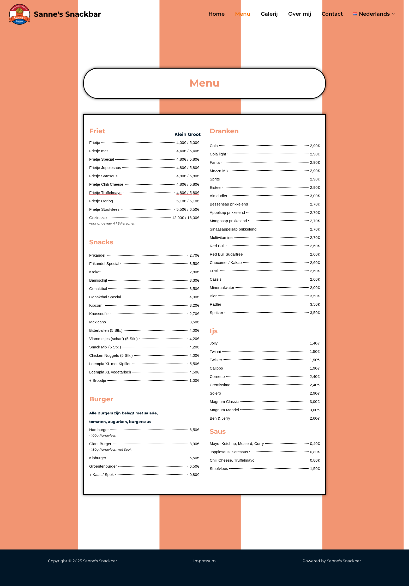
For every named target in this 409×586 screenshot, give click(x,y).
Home (216, 14)
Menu (242, 14)
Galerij (269, 14)
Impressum (204, 560)
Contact (332, 14)
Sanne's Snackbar (67, 14)
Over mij (299, 14)
